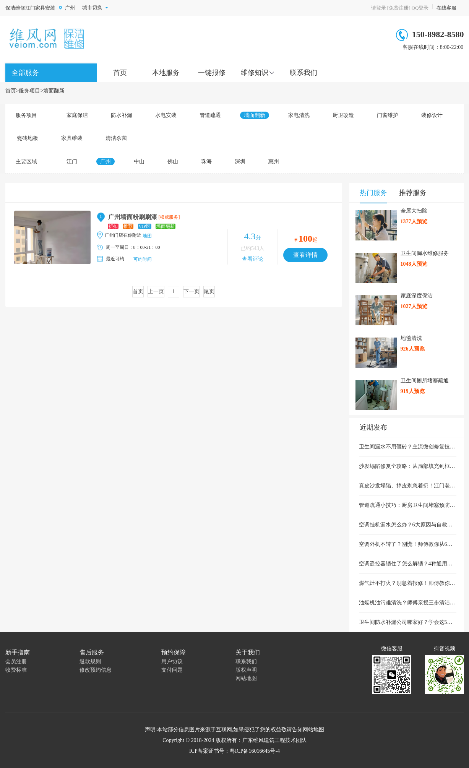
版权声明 (246, 670)
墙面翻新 (54, 91)
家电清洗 (299, 115)
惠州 (273, 161)
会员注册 (16, 661)
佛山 (172, 161)
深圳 (240, 161)
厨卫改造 (343, 115)
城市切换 (95, 7)
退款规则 (90, 661)
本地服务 (166, 72)
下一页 (191, 291)
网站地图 (246, 678)
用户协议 (172, 661)
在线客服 (446, 8)
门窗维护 (387, 115)
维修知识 (254, 72)
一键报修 (212, 72)
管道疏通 (210, 115)
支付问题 (172, 670)
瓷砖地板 (27, 138)
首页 (120, 72)
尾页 (209, 291)
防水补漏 (121, 115)
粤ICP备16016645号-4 (255, 751)
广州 (70, 8)
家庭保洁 (77, 115)
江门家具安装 (40, 8)
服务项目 (29, 91)
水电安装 (166, 115)
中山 (139, 161)
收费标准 (16, 670)
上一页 (156, 291)
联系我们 (303, 72)
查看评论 (252, 259)
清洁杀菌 (116, 138)
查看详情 (305, 255)
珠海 (206, 161)
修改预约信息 (96, 670)
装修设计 (432, 115)
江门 (72, 161)
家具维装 (72, 138)
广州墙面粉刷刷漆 (132, 217)
